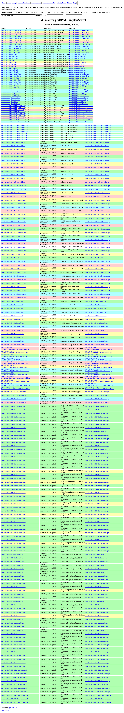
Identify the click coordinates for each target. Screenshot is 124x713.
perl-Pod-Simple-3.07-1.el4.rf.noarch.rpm (97, 536)
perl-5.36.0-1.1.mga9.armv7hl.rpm (79, 92)
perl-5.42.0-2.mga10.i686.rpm (78, 50)
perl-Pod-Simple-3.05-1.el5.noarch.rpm (96, 569)
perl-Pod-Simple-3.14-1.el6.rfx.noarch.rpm (97, 449)
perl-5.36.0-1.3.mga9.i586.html (10, 78)
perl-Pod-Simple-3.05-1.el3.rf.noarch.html (13, 634)
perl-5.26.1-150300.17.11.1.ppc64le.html (13, 116)
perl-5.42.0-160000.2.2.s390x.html (11, 42)
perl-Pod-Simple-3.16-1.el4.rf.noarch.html (13, 420)
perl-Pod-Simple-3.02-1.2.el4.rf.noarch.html (14, 688)
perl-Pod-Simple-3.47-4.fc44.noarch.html (13, 157)
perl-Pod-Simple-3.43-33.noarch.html (12, 301)
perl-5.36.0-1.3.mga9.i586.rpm (78, 78)
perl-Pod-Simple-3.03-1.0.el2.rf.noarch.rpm (97, 684)
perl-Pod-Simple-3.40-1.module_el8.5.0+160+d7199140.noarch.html (14, 366)
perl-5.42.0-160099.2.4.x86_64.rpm (79, 36)
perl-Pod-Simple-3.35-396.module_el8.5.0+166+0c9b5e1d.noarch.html (15, 380)
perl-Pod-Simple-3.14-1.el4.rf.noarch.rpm (97, 464)
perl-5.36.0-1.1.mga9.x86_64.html (11, 96)
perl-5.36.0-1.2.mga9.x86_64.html (11, 88)
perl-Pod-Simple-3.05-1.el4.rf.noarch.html (13, 608)
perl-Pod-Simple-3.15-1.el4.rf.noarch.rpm (97, 442)
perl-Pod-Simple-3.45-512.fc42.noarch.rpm (97, 185)
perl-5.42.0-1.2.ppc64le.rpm (77, 62)
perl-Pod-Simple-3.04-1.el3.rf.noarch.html (13, 659)
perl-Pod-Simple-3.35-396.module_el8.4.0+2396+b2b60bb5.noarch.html (15, 384)
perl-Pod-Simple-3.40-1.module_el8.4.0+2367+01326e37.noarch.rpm (98, 370)
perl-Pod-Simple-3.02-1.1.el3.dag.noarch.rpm (98, 695)
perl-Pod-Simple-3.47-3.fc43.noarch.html (13, 171)
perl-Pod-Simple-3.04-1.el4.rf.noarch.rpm (97, 652)
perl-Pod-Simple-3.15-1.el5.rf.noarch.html (13, 435)
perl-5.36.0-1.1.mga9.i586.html (10, 94)
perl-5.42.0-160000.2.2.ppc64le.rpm (79, 40)
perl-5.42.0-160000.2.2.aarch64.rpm (79, 38)
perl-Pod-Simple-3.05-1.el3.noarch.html (12, 619)
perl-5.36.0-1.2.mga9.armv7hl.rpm (79, 84)
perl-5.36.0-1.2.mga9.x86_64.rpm (79, 88)
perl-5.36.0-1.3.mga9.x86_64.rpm (79, 80)
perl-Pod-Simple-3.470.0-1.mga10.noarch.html (14, 125)
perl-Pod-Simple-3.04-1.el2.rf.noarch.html (13, 666)
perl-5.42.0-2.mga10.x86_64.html (11, 52)
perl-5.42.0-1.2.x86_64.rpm (77, 68)
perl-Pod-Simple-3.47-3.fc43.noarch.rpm (97, 171)
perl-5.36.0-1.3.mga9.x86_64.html (11, 80)
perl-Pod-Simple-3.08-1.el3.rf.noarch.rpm (97, 518)
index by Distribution (24, 3)
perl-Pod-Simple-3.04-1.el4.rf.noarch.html (13, 652)
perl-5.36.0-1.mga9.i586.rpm (77, 102)
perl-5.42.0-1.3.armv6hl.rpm (77, 56)
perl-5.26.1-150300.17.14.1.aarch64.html (13, 106)
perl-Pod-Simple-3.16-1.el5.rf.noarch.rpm (97, 413)
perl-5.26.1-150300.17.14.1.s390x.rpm (80, 110)
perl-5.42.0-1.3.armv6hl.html (9, 56)
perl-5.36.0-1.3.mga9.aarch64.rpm (79, 74)
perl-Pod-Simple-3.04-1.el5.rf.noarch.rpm (97, 644)
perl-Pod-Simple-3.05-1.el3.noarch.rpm (96, 619)
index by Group (11, 3)
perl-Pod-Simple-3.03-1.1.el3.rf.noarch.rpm (97, 677)
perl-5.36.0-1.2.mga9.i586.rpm (78, 86)
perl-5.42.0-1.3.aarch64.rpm (77, 54)
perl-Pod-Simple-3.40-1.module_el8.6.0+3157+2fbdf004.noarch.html (14, 362)
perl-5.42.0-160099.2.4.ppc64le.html (11, 32)
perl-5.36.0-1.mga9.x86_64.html (10, 104)
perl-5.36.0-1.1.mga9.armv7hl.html (11, 92)
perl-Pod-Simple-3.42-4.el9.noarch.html (12, 319)
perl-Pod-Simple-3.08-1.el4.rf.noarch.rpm (97, 507)
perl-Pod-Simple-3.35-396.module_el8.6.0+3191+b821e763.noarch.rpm (99, 377)
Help (74, 3)
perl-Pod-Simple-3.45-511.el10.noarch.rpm (97, 200)
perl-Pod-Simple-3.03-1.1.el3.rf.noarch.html (14, 677)
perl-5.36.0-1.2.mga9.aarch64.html (11, 82)
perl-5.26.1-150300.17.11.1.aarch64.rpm (81, 114)
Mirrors (69, 3)
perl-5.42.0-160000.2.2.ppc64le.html (11, 40)
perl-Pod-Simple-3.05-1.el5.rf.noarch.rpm (97, 583)
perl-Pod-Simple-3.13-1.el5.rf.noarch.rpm (97, 475)
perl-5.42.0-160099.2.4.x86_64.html (11, 36)
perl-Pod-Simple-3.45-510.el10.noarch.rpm (97, 269)
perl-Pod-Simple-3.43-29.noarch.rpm (96, 316)
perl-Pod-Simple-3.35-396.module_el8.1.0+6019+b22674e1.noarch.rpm (99, 388)
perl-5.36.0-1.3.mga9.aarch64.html (11, 74)
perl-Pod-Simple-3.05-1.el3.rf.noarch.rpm (97, 634)
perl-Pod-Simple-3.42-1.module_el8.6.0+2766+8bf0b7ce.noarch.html (14, 352)
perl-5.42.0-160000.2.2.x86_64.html (11, 44)
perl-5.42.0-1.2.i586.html (8, 60)
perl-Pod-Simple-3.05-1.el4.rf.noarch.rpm (97, 608)
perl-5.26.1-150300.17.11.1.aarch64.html (13, 114)
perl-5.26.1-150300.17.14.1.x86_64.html (13, 112)
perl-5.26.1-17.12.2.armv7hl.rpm (78, 122)
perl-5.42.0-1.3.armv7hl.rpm (77, 58)
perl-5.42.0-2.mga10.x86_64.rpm (79, 52)
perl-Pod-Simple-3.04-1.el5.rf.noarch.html (13, 644)
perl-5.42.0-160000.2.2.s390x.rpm (79, 42)
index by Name (61, 3)
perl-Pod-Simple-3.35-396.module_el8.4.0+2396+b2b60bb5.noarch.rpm (99, 384)
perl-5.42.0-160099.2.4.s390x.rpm (79, 34)
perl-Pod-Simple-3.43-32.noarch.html (12, 308)
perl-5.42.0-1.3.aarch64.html (9, 54)
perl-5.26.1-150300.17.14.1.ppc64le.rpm (81, 108)
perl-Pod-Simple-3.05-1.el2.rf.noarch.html (13, 641)
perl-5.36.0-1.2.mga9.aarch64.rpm (79, 82)
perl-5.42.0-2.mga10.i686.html (10, 50)
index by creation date (49, 3)
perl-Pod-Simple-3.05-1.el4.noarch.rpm (96, 594)
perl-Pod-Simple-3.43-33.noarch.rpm (96, 301)
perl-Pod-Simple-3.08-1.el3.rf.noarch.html (13, 518)
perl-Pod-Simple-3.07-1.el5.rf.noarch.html (13, 525)
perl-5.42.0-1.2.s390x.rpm (77, 66)
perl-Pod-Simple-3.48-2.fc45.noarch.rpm (97, 142)
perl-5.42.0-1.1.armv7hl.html (9, 72)
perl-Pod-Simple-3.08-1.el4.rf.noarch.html (13, 507)
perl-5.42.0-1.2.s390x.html (8, 66)
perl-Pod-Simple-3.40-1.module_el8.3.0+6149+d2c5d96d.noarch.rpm (98, 373)
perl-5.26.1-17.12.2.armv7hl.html (10, 122)
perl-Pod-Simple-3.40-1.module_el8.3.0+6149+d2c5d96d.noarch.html (15, 373)
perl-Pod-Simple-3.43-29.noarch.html (12, 316)
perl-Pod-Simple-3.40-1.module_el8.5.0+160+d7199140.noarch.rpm (98, 366)
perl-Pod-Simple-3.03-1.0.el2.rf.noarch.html (14, 684)
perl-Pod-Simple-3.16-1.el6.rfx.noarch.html (13, 406)
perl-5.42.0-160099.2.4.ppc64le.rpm (79, 32)
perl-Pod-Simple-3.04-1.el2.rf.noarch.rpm (97, 666)
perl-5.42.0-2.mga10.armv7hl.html (11, 48)
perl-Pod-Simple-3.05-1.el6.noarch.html (12, 554)
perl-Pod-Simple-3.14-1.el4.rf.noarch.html (13, 464)
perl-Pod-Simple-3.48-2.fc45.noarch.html (13, 142)
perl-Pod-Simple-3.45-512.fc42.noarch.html (13, 185)
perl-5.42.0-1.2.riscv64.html (9, 64)
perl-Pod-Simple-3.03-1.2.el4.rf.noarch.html (14, 670)
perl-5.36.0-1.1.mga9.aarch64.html (11, 90)
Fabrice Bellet (5, 710)
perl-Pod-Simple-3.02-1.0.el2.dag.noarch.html (14, 702)
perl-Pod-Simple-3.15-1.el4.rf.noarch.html (13, 442)
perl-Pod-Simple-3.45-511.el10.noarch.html (13, 200)
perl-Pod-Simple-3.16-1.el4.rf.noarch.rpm (97, 420)
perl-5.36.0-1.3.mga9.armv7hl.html (11, 76)
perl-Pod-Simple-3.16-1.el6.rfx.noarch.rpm (97, 406)
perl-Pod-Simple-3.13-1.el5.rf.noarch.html (13, 475)
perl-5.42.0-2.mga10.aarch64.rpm (79, 46)
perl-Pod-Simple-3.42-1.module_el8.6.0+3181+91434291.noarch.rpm (98, 348)
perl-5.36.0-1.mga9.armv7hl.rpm (78, 100)
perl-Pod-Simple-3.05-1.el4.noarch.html (12, 594)
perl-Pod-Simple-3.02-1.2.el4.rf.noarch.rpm (97, 688)
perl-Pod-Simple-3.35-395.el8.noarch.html (13, 391)
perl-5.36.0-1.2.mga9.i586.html (10, 86)
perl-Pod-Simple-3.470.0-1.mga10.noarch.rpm (98, 125)
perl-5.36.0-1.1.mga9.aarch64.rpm (79, 90)
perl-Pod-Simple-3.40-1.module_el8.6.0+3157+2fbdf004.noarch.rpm (98, 362)
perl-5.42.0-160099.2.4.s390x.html (11, 34)
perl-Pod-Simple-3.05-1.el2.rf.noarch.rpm (97, 641)
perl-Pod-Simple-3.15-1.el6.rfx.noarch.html (13, 428)
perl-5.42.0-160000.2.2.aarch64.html (11, 38)
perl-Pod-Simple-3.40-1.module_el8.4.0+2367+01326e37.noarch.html (15, 370)
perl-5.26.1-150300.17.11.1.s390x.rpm (80, 118)
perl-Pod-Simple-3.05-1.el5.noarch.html (12, 569)
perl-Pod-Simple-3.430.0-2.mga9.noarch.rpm (98, 133)
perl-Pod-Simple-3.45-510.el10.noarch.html (13, 269)
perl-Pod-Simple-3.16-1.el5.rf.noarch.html (13, 413)
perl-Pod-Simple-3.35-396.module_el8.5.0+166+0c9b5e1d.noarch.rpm (99, 380)
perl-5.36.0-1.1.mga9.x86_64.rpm (79, 96)
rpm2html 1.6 (13, 707)
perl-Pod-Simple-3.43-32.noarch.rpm (96, 308)
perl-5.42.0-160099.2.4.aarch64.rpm (79, 30)
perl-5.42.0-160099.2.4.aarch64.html (11, 30)
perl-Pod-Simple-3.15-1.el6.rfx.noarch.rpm (97, 428)
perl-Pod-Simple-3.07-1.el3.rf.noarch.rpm (97, 547)
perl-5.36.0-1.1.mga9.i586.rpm (78, 94)
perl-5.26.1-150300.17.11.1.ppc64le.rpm (81, 116)
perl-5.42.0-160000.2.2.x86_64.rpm (79, 44)
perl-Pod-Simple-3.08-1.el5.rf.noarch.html (13, 496)
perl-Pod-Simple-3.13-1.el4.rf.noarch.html (13, 485)
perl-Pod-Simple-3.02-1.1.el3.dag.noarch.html (14, 695)
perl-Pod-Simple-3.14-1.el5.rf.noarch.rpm (97, 457)
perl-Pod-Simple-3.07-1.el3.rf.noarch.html (13, 547)
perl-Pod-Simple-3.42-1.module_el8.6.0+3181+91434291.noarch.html (15, 348)
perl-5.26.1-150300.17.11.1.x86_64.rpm (81, 120)
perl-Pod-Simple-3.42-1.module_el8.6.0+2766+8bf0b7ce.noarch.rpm (98, 352)
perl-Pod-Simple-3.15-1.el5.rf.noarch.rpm (97, 435)
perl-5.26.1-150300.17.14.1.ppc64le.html (13, 108)
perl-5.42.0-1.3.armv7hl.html (9, 58)
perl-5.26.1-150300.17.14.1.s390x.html (12, 110)
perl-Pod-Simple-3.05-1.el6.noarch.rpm (96, 554)
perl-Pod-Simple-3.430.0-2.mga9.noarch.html (14, 133)
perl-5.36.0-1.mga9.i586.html (9, 102)
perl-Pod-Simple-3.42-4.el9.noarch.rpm (96, 319)
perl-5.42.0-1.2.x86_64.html (9, 68)
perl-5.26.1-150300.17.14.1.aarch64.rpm (81, 106)
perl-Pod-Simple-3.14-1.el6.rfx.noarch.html (13, 449)
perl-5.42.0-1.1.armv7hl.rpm (77, 72)
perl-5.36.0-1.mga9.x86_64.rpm (78, 104)
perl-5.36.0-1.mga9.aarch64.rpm (78, 98)
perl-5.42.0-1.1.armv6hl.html (9, 70)
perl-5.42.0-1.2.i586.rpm (76, 60)
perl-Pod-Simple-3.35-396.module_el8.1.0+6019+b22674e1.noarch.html (15, 388)
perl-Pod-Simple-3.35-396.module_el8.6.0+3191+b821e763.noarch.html (15, 377)
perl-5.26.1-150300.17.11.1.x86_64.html (12, 120)
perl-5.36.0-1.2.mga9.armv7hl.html (11, 84)
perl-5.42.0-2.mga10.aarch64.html (11, 46)
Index (3, 3)
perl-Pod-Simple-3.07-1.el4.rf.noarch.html (13, 536)
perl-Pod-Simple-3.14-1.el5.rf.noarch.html (13, 457)
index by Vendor (36, 3)
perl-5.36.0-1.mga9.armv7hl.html (10, 100)
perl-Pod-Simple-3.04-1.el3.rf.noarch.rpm (97, 659)
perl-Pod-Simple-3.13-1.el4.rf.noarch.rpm (97, 485)
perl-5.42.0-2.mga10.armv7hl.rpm (79, 48)
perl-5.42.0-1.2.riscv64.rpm (77, 64)
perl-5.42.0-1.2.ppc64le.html (9, 62)
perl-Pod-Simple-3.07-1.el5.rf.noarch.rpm (97, 525)
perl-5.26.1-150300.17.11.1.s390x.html (12, 118)
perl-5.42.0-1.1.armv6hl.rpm (77, 70)
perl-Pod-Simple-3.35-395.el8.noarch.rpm (97, 391)
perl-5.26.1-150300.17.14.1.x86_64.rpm (81, 112)
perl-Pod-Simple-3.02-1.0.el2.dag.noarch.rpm (98, 702)
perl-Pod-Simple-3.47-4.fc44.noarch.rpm (97, 157)
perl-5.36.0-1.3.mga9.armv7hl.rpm (79, 76)
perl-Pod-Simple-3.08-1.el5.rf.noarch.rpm (97, 496)
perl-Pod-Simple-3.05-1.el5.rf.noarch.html (13, 583)
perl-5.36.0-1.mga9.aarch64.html (10, 98)
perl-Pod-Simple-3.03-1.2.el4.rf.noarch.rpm (97, 670)
